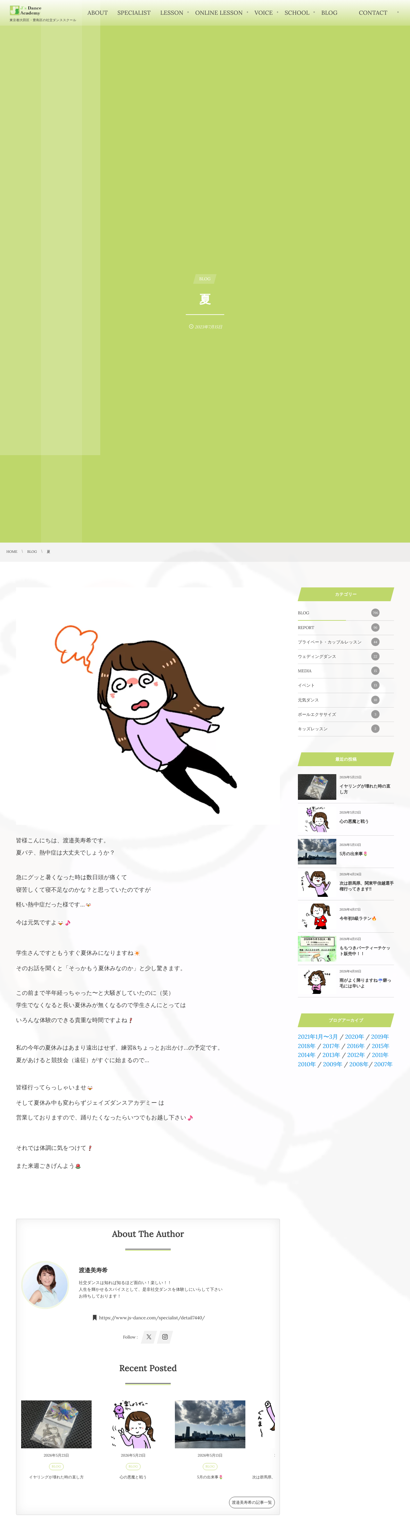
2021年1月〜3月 (318, 1036)
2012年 (356, 1055)
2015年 (381, 1046)
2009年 (332, 1064)
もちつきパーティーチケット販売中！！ (365, 950)
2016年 (356, 1046)
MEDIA (339, 671)
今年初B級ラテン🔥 (358, 918)
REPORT (339, 627)
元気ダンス (339, 700)
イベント (339, 685)
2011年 (380, 1055)
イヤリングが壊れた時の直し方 (365, 789)
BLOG (339, 613)
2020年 (354, 1036)
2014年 (307, 1055)
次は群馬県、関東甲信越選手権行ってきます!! (367, 886)
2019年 (380, 1036)
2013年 (331, 1055)
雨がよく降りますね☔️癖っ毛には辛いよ (365, 983)
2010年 (307, 1064)
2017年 (331, 1046)
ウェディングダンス (339, 656)
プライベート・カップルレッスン (339, 642)
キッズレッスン (339, 729)
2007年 (383, 1064)
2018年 (307, 1046)
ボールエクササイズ (339, 714)
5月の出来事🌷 (354, 853)
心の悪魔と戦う (354, 821)
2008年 (359, 1064)
